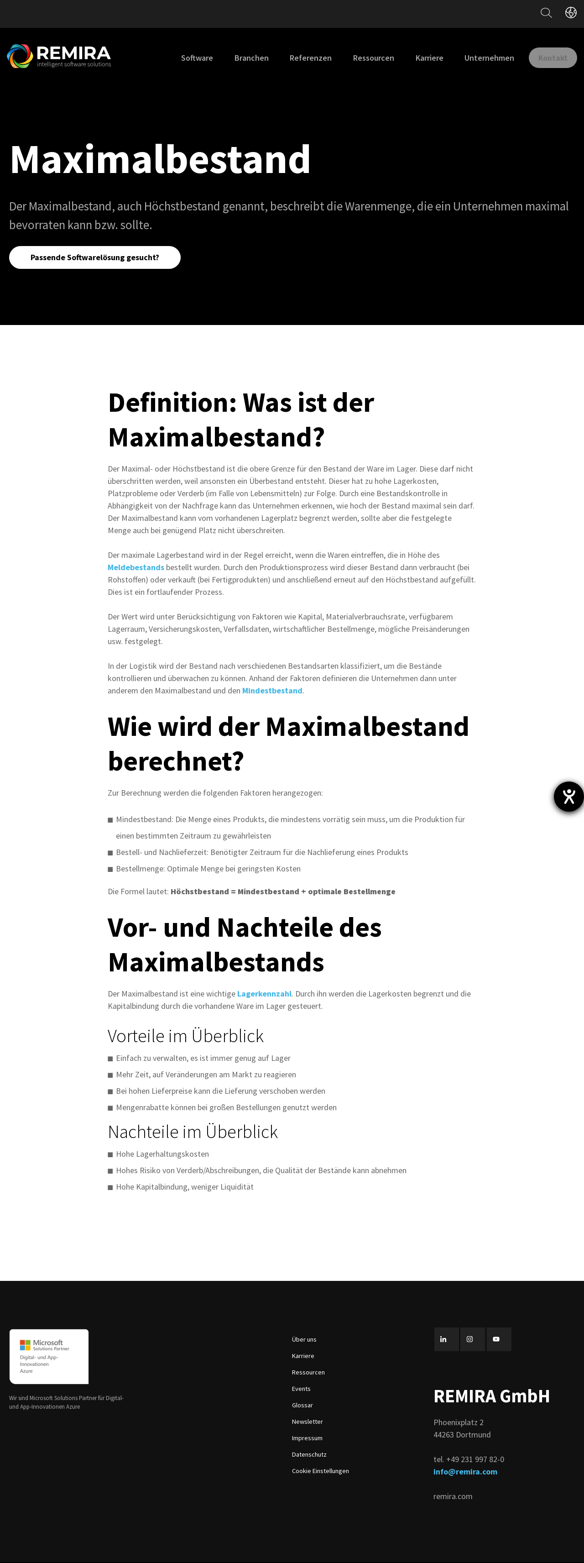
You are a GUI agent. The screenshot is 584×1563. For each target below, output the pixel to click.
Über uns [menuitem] (304, 1341)
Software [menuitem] (187, 57)
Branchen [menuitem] (242, 57)
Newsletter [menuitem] (307, 1423)
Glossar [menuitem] (302, 1406)
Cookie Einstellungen (320, 1472)
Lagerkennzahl (264, 995)
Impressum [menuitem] (307, 1439)
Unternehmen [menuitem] (480, 57)
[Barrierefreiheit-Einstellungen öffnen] (569, 797)
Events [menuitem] (301, 1390)
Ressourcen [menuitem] (364, 57)
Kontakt (548, 57)
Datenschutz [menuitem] (309, 1456)
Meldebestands (136, 568)
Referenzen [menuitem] (302, 57)
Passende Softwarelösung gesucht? (96, 257)
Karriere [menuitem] (420, 57)
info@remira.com (465, 1472)
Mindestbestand (272, 692)
